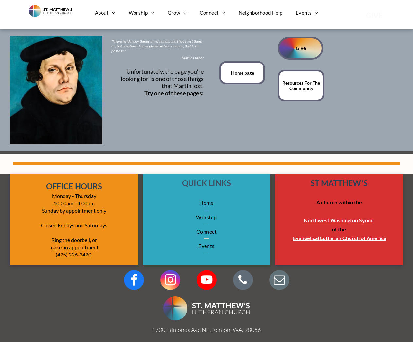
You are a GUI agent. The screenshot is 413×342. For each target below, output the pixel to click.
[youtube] (207, 281)
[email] (279, 281)
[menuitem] (105, 13)
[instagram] (170, 281)
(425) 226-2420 (73, 254)
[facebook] (134, 281)
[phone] (243, 281)
